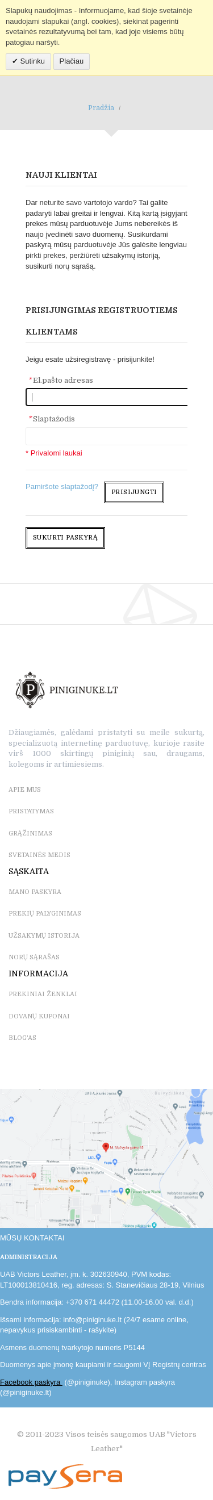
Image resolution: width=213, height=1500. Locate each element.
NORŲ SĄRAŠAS (34, 957)
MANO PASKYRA (35, 892)
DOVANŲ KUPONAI (39, 1016)
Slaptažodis (51, 419)
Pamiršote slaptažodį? (62, 486)
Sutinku (31, 61)
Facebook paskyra (31, 1382)
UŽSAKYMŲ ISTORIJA (44, 935)
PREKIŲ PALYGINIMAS (45, 913)
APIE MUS (25, 789)
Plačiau (72, 61)
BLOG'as (22, 1038)
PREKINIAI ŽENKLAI (43, 994)
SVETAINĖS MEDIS (39, 855)
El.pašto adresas (60, 380)
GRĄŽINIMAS (30, 833)
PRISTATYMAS (31, 811)
